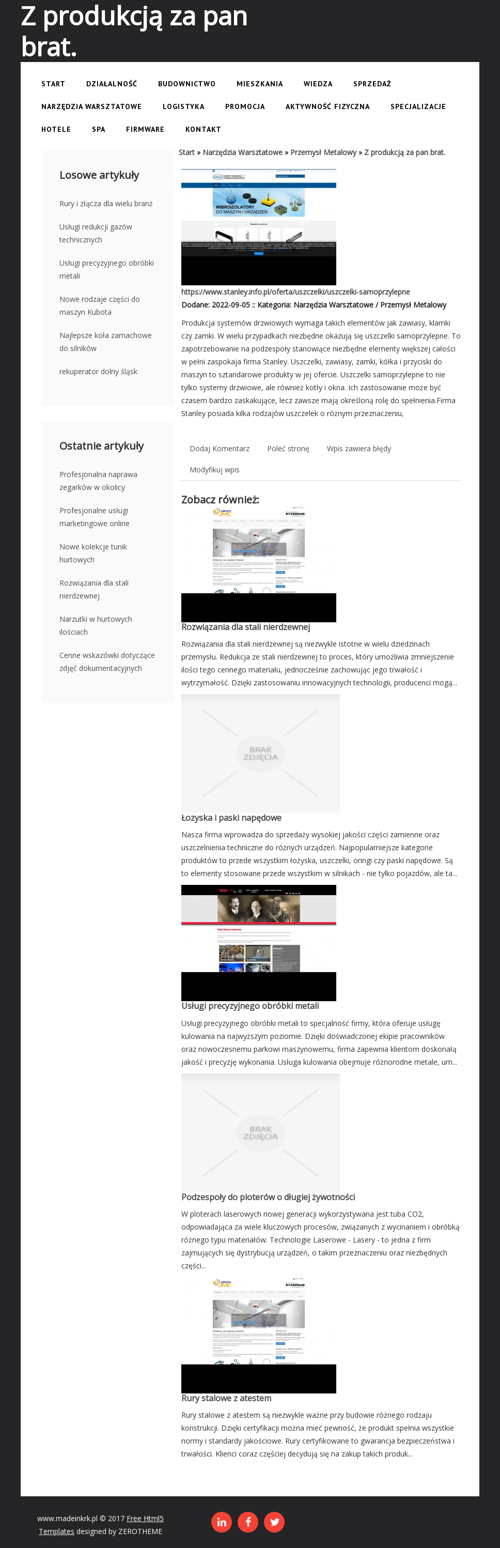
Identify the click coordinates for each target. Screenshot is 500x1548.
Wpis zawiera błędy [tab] (359, 448)
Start (187, 152)
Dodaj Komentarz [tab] (219, 448)
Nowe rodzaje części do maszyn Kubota (99, 305)
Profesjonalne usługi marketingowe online (94, 516)
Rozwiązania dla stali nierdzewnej (94, 589)
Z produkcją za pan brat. (404, 152)
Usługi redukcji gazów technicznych (95, 233)
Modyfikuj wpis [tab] (215, 469)
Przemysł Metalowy (323, 152)
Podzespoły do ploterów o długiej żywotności (268, 1197)
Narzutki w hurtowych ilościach (95, 625)
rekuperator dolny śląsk (98, 371)
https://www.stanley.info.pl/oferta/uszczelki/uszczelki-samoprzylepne (295, 292)
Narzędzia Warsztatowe (242, 152)
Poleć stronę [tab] (288, 448)
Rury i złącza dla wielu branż (106, 203)
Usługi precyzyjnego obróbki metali (106, 269)
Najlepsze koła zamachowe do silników (105, 341)
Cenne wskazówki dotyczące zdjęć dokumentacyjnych (107, 661)
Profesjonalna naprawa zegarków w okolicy (98, 480)
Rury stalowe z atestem (226, 1398)
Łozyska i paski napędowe (231, 817)
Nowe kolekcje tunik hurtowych (93, 553)
